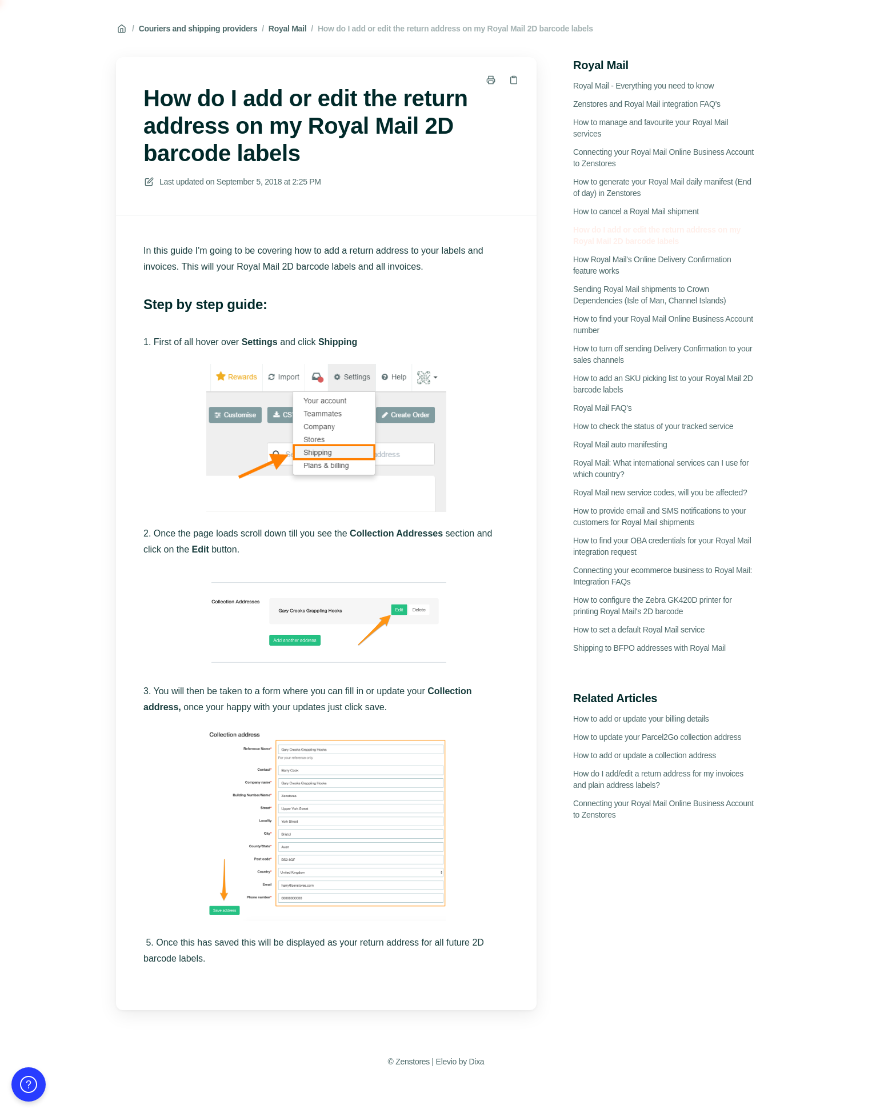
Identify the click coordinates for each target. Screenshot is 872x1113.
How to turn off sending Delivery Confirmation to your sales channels (662, 354)
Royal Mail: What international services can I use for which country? (661, 468)
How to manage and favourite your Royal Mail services (650, 128)
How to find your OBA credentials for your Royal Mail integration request (662, 546)
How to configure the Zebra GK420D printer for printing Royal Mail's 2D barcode (652, 605)
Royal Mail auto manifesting (620, 444)
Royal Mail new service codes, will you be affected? (660, 492)
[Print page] (491, 80)
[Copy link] (514, 80)
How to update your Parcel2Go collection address (657, 737)
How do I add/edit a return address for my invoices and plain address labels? (658, 779)
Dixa (476, 1061)
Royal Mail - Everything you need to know (643, 85)
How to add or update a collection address (644, 755)
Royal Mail (287, 28)
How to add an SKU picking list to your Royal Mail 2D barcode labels (663, 384)
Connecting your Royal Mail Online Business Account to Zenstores (663, 157)
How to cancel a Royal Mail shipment (636, 211)
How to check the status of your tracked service (653, 426)
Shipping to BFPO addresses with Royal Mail (649, 647)
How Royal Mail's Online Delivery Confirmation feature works (652, 265)
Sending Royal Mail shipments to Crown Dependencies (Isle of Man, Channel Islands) (649, 295)
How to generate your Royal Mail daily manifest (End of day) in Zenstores (662, 187)
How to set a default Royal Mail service (639, 629)
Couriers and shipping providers (198, 28)
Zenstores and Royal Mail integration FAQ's (647, 104)
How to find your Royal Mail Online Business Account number (663, 324)
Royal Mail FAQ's (602, 408)
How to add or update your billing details (641, 718)
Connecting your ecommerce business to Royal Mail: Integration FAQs (662, 576)
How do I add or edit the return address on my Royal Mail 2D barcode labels (455, 28)
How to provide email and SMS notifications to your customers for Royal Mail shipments (659, 516)
